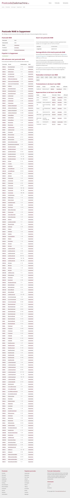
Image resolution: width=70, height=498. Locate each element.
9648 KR (4, 384)
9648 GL (4, 270)
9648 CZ (4, 192)
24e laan (10, 175)
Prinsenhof (10, 132)
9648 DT (4, 231)
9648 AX (4, 110)
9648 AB (4, 69)
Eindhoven (27, 481)
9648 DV (4, 234)
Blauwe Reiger (11, 224)
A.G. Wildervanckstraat (13, 391)
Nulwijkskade (11, 430)
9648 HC (4, 301)
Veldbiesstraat (11, 272)
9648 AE (4, 76)
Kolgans (9, 229)
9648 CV (4, 185)
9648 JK (3, 323)
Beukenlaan (10, 418)
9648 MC (4, 430)
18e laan (10, 173)
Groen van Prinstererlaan (13, 81)
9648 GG (4, 260)
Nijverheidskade (11, 316)
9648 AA (4, 66)
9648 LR (3, 418)
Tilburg (26, 486)
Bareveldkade (11, 289)
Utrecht (3, 490)
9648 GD (4, 255)
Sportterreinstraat (12, 146)
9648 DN (4, 221)
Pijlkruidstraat (11, 275)
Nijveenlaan (10, 122)
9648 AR (4, 98)
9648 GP (4, 277)
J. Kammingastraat (12, 362)
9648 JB (3, 306)
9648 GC (4, 253)
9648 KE (4, 362)
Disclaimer (49, 487)
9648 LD (4, 393)
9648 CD (4, 154)
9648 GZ (4, 294)
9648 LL (3, 408)
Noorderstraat (11, 69)
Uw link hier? (5, 56)
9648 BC (4, 117)
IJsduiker (10, 234)
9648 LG (4, 398)
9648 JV (3, 343)
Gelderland (4, 479)
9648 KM (4, 377)
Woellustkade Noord (12, 444)
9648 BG (4, 125)
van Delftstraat (11, 168)
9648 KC (4, 357)
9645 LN (53, 118)
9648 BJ (3, 129)
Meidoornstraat (11, 401)
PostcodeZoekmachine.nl (60, 491)
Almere (26, 484)
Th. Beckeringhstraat (12, 427)
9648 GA (4, 248)
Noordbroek (59, 89)
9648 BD (4, 120)
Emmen (59, 124)
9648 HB (4, 299)
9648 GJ (3, 265)
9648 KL (3, 374)
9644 (51, 77)
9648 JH (3, 318)
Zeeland (3, 492)
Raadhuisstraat (11, 343)
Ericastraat (10, 277)
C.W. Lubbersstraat (12, 386)
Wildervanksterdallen (12, 454)
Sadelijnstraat (11, 437)
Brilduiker (10, 231)
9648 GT (4, 284)
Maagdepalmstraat (12, 282)
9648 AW (4, 108)
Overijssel (4, 488)
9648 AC (4, 71)
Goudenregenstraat (12, 410)
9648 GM (4, 272)
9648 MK (4, 444)
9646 (59, 77)
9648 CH (4, 161)
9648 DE (4, 205)
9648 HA (4, 297)
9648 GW (4, 289)
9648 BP (4, 139)
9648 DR (4, 226)
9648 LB (3, 389)
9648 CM (4, 171)
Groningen (16, 47)
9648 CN (4, 173)
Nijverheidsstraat (11, 304)
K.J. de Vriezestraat (12, 297)
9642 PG (54, 102)
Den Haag (27, 477)
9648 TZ (4, 461)
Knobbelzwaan (11, 195)
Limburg (3, 482)
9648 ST (4, 449)
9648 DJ (3, 212)
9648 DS (4, 229)
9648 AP (4, 95)
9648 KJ (3, 369)
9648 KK (4, 372)
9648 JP (3, 333)
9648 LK (3, 406)
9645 (55, 77)
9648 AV (4, 105)
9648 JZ (3, 350)
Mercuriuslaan (11, 134)
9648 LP (3, 415)
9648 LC (3, 391)
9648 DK (4, 214)
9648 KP (4, 381)
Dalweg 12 (10, 449)
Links (48, 486)
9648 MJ (3, 442)
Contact (49, 484)
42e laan (10, 263)
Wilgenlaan (10, 403)
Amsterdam (27, 473)
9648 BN (4, 137)
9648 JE (3, 314)
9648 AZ (4, 112)
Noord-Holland (5, 486)
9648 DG (4, 207)
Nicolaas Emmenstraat (12, 432)
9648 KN (4, 379)
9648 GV (4, 287)
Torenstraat (10, 178)
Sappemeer (16, 45)
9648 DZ (4, 241)
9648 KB (4, 355)
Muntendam (60, 121)
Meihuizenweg (11, 413)
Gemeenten (65, 3)
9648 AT (4, 103)
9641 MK (54, 114)
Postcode (15, 2)
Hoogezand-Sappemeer (19, 50)
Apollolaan (10, 166)
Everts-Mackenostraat (12, 142)
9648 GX (4, 292)
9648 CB (4, 149)
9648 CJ (3, 163)
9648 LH (4, 401)
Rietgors (9, 219)
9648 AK (4, 86)
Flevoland (4, 475)
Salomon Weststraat (12, 105)
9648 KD (4, 360)
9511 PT (53, 124)
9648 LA (3, 386)
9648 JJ (3, 321)
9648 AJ (3, 83)
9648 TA (4, 452)
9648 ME (4, 435)
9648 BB (4, 115)
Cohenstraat (10, 95)
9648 (64, 77)
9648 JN (3, 331)
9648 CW (4, 188)
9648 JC (3, 309)
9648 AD (4, 74)
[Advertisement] (35, 19)
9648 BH (4, 127)
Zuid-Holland (4, 494)
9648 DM (4, 219)
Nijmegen (27, 494)
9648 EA (4, 243)
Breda (26, 490)
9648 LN (4, 413)
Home (50, 3)
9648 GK (4, 267)
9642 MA (54, 99)
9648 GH (4, 263)
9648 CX (4, 190)
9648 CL (3, 168)
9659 (38, 80)
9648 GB (4, 251)
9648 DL (4, 217)
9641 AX (53, 108)
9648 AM (4, 91)
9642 (46, 77)
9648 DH (4, 209)
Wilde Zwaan (10, 197)
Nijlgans (9, 238)
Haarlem (26, 492)
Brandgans (10, 241)
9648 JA (3, 304)
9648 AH (4, 81)
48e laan (10, 265)
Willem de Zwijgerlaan (12, 79)
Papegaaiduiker (11, 236)
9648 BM (4, 134)
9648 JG (3, 316)
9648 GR (4, 280)
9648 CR (4, 178)
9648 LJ (3, 403)
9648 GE (4, 258)
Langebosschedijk (12, 221)
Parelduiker (10, 205)
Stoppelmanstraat (12, 88)
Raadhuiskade (11, 352)
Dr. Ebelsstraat (11, 74)
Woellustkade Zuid (12, 447)
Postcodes (57, 3)
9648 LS (3, 420)
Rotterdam (27, 475)
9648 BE (4, 122)
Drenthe (3, 473)
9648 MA (4, 425)
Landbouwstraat (11, 248)
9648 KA (4, 352)
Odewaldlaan (11, 115)
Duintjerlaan (10, 435)
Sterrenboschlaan (12, 440)
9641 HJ (53, 112)
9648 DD (4, 202)
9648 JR (3, 335)
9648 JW (4, 345)
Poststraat (10, 326)
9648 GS (4, 282)
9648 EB (4, 246)
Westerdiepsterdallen (12, 461)
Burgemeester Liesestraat (13, 144)
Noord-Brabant (5, 484)
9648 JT (3, 340)
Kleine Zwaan (11, 200)
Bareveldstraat (11, 284)
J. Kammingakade (11, 379)
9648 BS (4, 144)
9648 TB (4, 454)
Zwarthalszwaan (11, 202)
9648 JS (3, 338)
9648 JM (3, 328)
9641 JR (53, 104)
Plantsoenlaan (11, 396)
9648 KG (4, 364)
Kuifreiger (10, 226)
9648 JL (3, 326)
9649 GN (54, 121)
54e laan (10, 267)
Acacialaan (10, 406)
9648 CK (4, 166)
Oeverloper (10, 207)
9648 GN (4, 275)
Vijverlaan (10, 408)
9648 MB (4, 427)
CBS (39, 71)
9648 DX (4, 238)
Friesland (4, 477)
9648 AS (4, 100)
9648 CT (4, 183)
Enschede (27, 488)
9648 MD (4, 432)
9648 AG (4, 79)
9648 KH (4, 367)
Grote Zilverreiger (11, 214)
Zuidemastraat (11, 127)
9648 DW (4, 236)
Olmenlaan (10, 415)
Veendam (60, 99)
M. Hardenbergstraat (12, 393)
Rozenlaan (10, 398)
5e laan (9, 161)
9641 (42, 77)
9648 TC (4, 456)
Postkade (10, 335)
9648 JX (3, 347)
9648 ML (4, 447)
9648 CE (4, 156)
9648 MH (4, 440)
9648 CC (4, 151)
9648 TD (4, 459)
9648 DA (4, 195)
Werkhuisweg (11, 384)
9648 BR (4, 142)
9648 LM (4, 410)
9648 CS (4, 180)
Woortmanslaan (11, 66)
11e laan (10, 163)
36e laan (10, 243)
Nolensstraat (10, 71)
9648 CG (4, 158)
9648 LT (3, 423)
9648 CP (4, 175)
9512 (38, 77)
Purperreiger (10, 212)
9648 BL (3, 132)
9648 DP (4, 224)
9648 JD (3, 311)
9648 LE (3, 396)
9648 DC (4, 200)
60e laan (10, 270)
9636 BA (52, 89)
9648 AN (4, 93)
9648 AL (3, 88)
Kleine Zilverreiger (12, 209)
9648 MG (4, 437)
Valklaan (10, 86)
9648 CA (4, 146)
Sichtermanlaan (11, 425)
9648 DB (4, 197)
